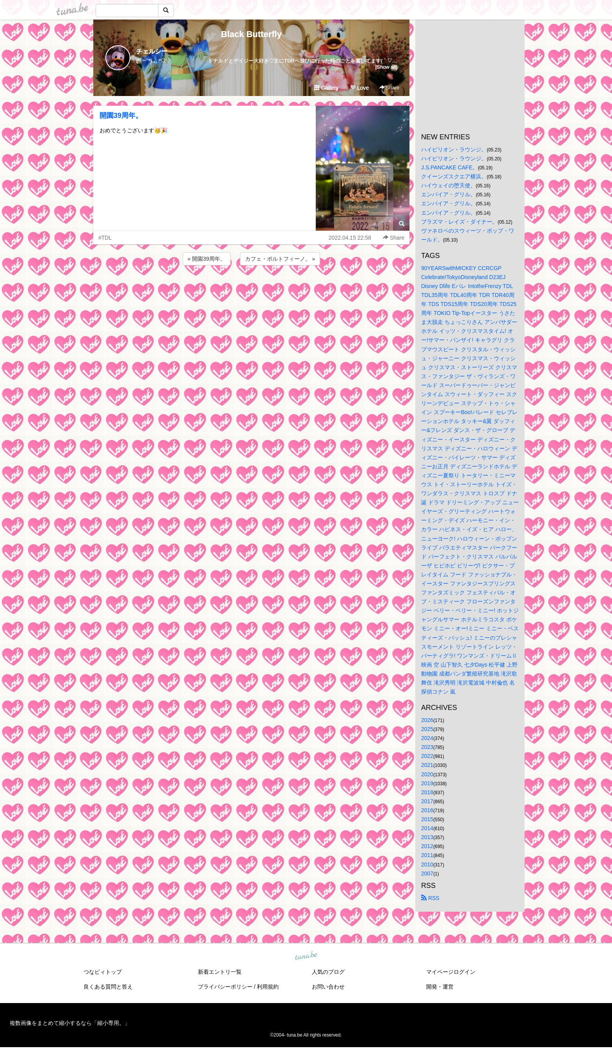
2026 (427, 720)
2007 (427, 873)
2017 (427, 801)
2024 (427, 738)
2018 (427, 792)
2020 (427, 774)
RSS (430, 898)
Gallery (326, 88)
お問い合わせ (328, 987)
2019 (427, 783)
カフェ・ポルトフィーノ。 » (280, 259)
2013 (427, 837)
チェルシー (151, 51)
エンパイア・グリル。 (448, 194)
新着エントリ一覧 (220, 972)
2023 (427, 747)
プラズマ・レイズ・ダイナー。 (459, 222)
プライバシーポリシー (225, 987)
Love (359, 88)
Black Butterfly (251, 34)
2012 (427, 846)
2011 (427, 855)
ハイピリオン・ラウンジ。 (454, 149)
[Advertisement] (251, 288)
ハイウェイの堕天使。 (448, 185)
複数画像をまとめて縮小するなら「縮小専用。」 (70, 1023)
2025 (427, 729)
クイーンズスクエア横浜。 (454, 176)
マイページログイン (450, 972)
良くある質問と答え (108, 987)
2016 (427, 810)
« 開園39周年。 (207, 259)
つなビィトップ (103, 972)
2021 (427, 765)
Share (389, 88)
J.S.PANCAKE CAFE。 (449, 167)
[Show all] (386, 67)
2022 (427, 756)
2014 (427, 828)
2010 (427, 864)
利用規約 (268, 987)
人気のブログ (328, 972)
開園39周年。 (121, 115)
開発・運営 (440, 987)
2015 (427, 819)
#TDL (105, 238)
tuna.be (306, 956)
